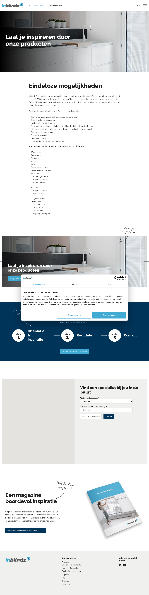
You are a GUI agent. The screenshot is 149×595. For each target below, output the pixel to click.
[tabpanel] (74, 261)
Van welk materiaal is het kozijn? (93, 406)
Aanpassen (74, 315)
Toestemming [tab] (39, 284)
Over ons (65, 581)
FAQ (63, 578)
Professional (56, 6)
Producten (66, 562)
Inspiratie (65, 575)
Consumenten (36, 6)
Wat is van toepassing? (89, 398)
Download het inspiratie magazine (22, 531)
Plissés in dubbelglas (70, 568)
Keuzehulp (66, 584)
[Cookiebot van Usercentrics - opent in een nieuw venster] (115, 278)
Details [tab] (74, 284)
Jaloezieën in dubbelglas (72, 565)
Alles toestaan (109, 315)
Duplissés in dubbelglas (71, 571)
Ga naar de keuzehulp (71, 351)
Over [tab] (110, 284)
